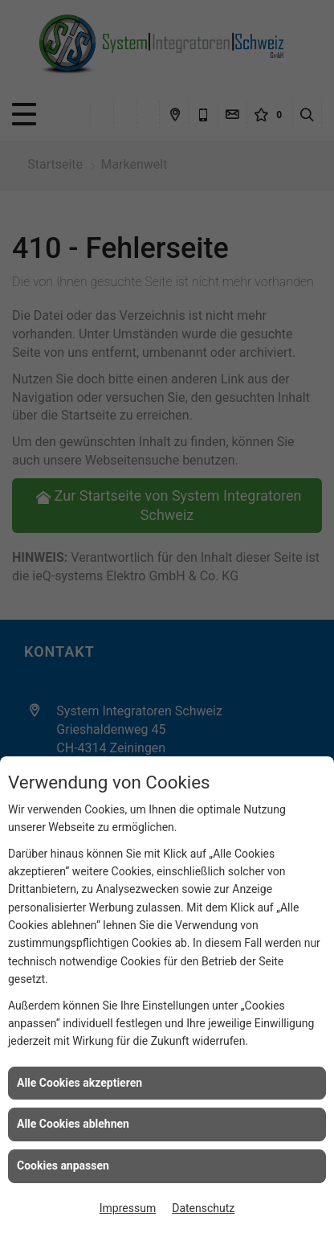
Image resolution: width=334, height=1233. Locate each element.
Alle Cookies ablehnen (73, 1123)
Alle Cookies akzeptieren (79, 1082)
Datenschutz (203, 1208)
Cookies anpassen (63, 1165)
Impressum (128, 1208)
